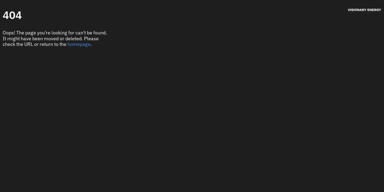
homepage (78, 44)
